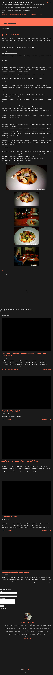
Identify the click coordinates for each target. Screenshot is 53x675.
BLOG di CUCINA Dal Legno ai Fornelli (17, 2)
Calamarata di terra (9, 517)
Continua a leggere (46, 369)
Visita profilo (27, 638)
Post (3, 310)
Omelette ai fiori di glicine (11, 411)
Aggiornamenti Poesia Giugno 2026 (18, 14)
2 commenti (10, 419)
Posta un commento (13, 369)
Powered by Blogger (26, 669)
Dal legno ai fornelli (27, 622)
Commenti (4, 311)
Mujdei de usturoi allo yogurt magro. (15, 572)
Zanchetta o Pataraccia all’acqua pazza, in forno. (20, 461)
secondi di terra (32, 14)
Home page (4, 14)
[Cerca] (47, 2)
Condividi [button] (47, 271)
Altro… (41, 14)
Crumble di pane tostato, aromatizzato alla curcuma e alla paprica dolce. (24, 354)
